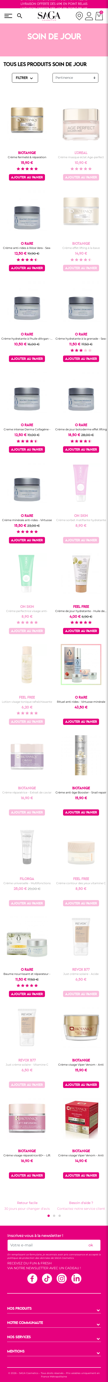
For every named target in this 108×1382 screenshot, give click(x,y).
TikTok (46, 1278)
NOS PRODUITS (19, 1308)
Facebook (32, 1278)
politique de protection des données (28, 1258)
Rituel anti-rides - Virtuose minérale (81, 701)
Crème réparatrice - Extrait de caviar (27, 792)
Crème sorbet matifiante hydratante (81, 520)
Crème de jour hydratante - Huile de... (81, 611)
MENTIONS (16, 1351)
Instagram (61, 1278)
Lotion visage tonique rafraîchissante (27, 701)
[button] (48, 1215)
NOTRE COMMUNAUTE (25, 1323)
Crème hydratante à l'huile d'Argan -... (27, 338)
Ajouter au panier (27, 177)
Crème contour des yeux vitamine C (81, 883)
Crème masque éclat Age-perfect (81, 157)
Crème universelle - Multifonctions (27, 883)
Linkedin (76, 1278)
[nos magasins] (79, 16)
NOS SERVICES (19, 1337)
